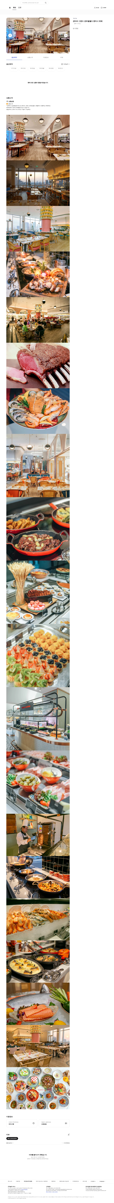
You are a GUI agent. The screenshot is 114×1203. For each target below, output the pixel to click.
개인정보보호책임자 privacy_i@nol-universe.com (96, 1190)
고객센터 (93, 1181)
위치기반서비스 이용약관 (42, 1181)
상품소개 (30, 57)
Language (102, 1181)
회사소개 (10, 1181)
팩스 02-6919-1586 (50, 1189)
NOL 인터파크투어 (12, 1138)
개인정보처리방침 (28, 1181)
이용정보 (46, 57)
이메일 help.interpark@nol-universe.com (63, 1189)
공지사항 (85, 1181)
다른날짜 (65, 64)
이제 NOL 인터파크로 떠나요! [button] (30, 2)
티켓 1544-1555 (57, 1188)
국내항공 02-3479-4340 (62, 1190)
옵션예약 (14, 57)
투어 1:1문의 (48, 1191)
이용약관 (18, 1181)
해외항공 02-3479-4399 (51, 1190)
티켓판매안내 (76, 1181)
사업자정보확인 (24, 1189)
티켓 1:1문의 (55, 1191)
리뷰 (61, 57)
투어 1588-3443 (49, 1188)
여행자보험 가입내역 (64, 1181)
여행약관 (53, 1181)
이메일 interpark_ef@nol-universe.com (94, 1189)
